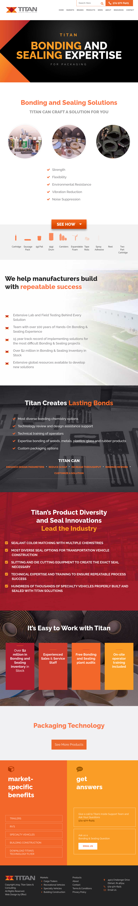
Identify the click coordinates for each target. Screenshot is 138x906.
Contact (76, 885)
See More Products (69, 744)
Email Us (88, 846)
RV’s (12, 826)
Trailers (15, 818)
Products (77, 877)
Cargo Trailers (50, 881)
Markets (44, 877)
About (76, 881)
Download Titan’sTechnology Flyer (22, 852)
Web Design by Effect (15, 894)
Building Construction (25, 842)
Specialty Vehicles (22, 834)
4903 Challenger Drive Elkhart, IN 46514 (119, 881)
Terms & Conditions (82, 888)
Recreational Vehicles (54, 885)
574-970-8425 (119, 3)
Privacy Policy (79, 892)
